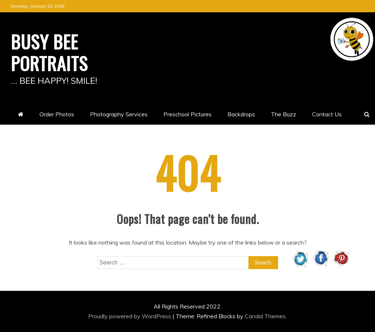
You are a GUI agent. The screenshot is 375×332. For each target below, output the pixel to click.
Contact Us (327, 114)
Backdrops (241, 114)
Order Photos (56, 114)
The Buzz (283, 114)
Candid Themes (265, 316)
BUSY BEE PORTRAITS (49, 52)
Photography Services (119, 114)
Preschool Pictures (187, 114)
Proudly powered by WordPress (130, 316)
